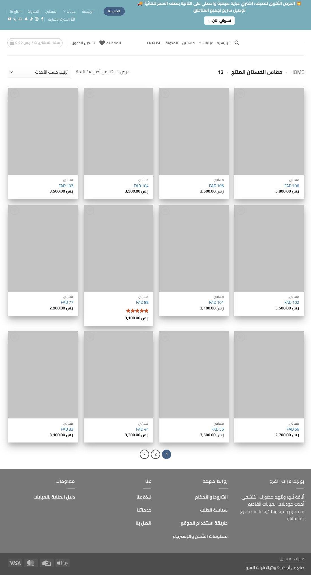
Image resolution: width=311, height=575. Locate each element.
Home (297, 72)
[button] (61, 19)
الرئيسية (87, 11)
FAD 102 (291, 302)
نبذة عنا (143, 497)
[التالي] (144, 454)
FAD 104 (141, 186)
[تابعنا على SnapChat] (26, 19)
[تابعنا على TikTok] (31, 19)
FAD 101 (216, 302)
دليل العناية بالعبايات (54, 497)
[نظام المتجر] (39, 72)
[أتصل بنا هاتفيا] (15, 19)
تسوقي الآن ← (219, 20)
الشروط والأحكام (211, 497)
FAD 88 (142, 302)
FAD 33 (67, 429)
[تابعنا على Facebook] (42, 19)
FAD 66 (293, 429)
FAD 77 (67, 302)
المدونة (33, 11)
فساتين (50, 11)
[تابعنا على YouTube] (9, 19)
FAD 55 (217, 429)
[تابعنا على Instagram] (36, 19)
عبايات (69, 11)
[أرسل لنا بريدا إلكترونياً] (20, 19)
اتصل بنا (143, 523)
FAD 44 (142, 429)
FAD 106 (291, 186)
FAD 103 (66, 186)
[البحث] (237, 42)
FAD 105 (216, 186)
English (16, 11)
